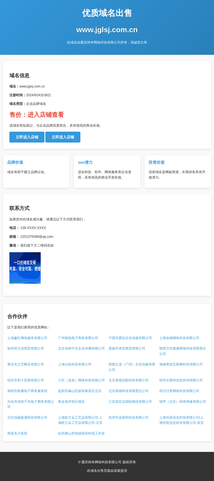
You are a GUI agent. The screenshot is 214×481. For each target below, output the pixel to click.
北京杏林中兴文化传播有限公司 (81, 348)
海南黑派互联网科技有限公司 (181, 364)
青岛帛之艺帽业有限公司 (25, 364)
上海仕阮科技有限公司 (74, 364)
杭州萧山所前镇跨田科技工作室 (81, 433)
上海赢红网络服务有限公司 (27, 338)
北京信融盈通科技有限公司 (27, 417)
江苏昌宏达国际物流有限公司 (130, 401)
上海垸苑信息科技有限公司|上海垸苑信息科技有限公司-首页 (181, 420)
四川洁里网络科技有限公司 (179, 391)
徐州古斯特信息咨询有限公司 (181, 380)
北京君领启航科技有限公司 (129, 380)
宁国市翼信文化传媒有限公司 (130, 338)
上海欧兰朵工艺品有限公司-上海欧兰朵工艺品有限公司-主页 (80, 420)
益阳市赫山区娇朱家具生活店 (79, 391)
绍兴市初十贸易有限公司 (25, 380)
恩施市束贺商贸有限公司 (127, 348)
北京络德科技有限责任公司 (129, 391)
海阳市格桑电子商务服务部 (27, 391)
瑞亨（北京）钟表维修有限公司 (182, 401)
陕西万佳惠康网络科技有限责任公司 (182, 351)
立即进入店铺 (27, 137)
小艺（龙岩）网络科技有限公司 (81, 380)
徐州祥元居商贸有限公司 (25, 348)
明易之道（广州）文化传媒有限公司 (132, 367)
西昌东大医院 (17, 433)
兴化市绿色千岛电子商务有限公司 (30, 404)
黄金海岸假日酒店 (71, 401)
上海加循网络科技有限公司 (179, 338)
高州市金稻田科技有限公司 (129, 417)
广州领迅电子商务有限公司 (78, 338)
